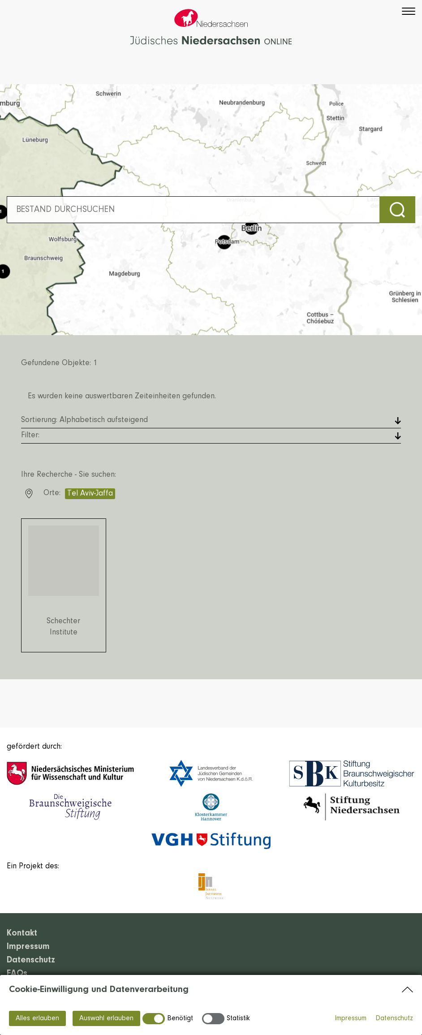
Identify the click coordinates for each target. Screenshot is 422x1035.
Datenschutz (394, 1018)
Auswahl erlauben (106, 1018)
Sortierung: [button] (84, 420)
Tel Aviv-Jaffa (90, 494)
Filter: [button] (30, 435)
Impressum (350, 1018)
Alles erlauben (37, 1018)
